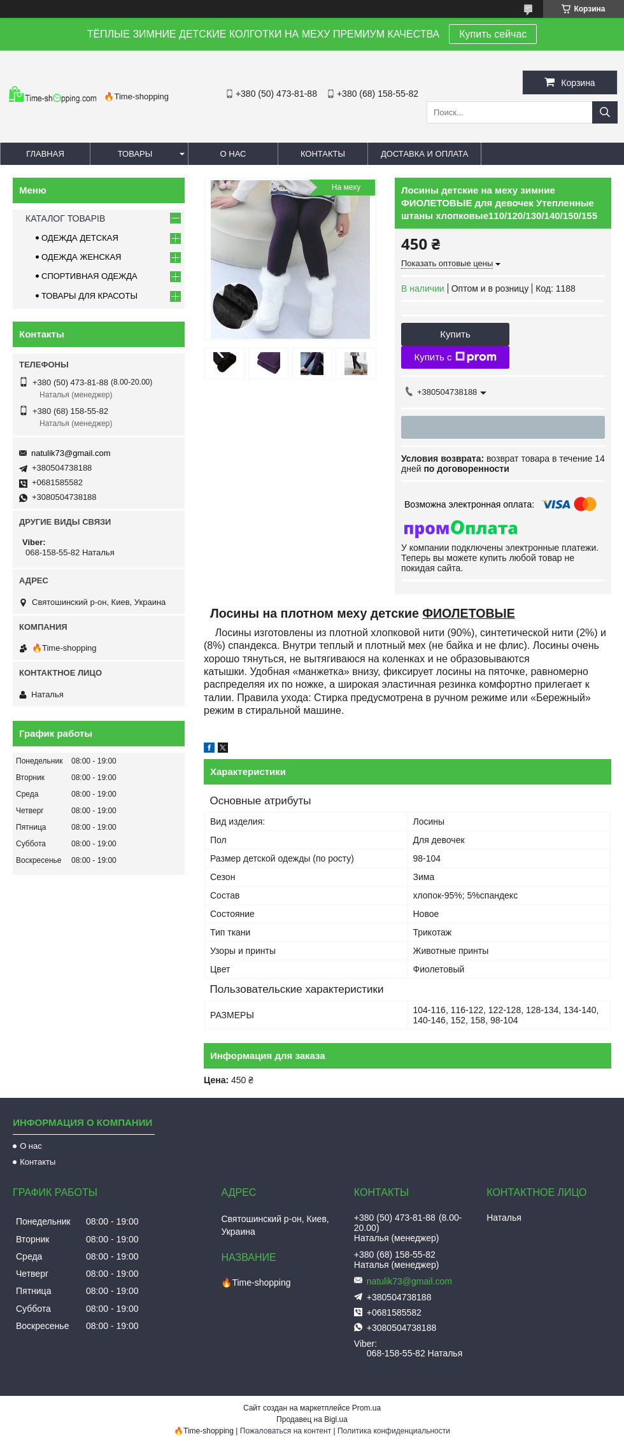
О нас (233, 154)
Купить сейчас (493, 34)
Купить (455, 334)
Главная (45, 154)
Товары (135, 154)
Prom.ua (366, 1408)
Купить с (455, 357)
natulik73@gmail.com (70, 453)
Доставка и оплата (424, 154)
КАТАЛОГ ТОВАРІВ (65, 218)
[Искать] (605, 112)
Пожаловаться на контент (285, 1430)
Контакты (323, 154)
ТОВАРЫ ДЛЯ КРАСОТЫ (89, 296)
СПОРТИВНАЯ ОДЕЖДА (89, 276)
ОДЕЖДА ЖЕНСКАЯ (81, 257)
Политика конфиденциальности (393, 1430)
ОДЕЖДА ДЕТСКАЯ (79, 238)
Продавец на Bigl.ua (312, 1419)
